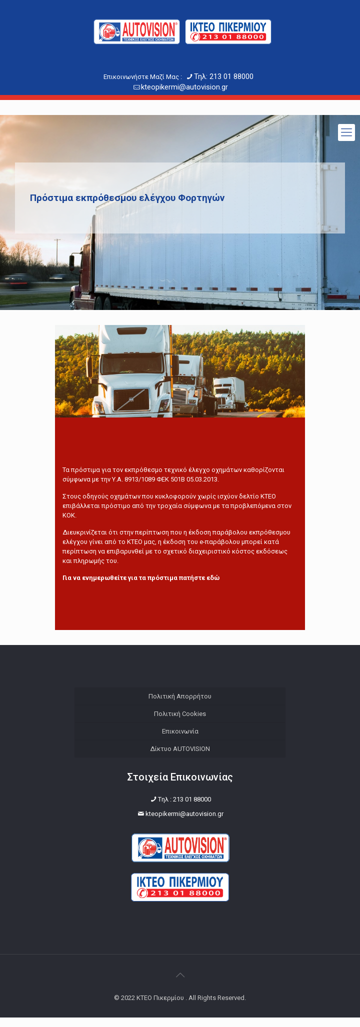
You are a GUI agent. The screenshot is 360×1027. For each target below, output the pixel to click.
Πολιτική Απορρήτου (180, 696)
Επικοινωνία (180, 731)
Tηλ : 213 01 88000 (184, 808)
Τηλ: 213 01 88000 (224, 76)
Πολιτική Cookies (180, 714)
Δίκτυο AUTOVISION (180, 748)
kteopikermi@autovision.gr (184, 87)
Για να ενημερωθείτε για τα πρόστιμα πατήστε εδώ (141, 578)
